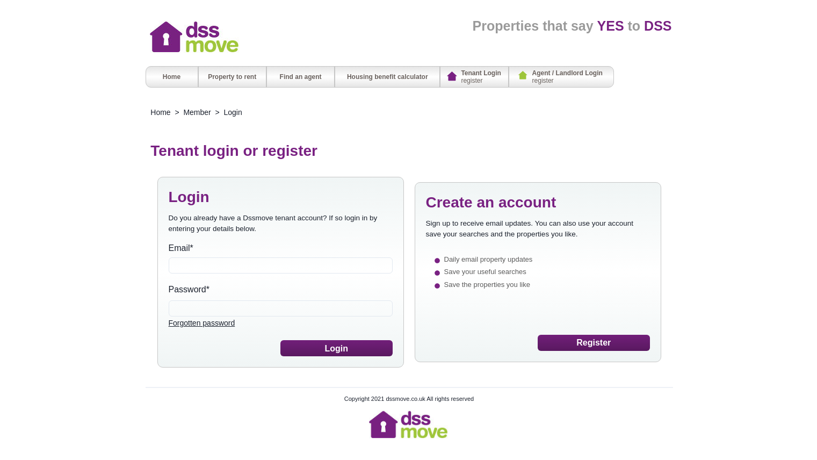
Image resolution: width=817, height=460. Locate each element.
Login (233, 112)
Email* (181, 248)
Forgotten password (202, 323)
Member (197, 112)
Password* (189, 289)
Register (593, 342)
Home (160, 112)
